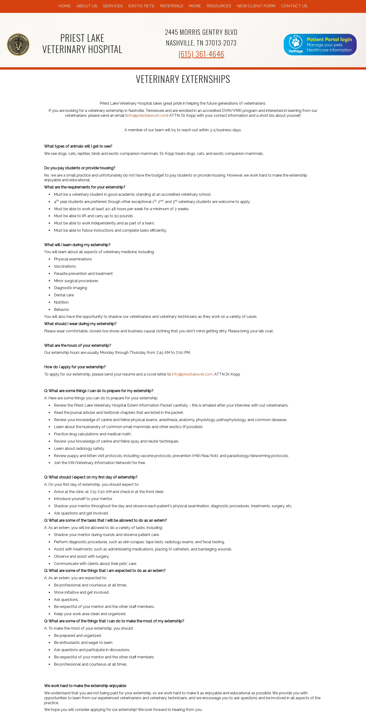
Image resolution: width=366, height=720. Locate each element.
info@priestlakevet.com (147, 115)
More (195, 6)
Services (113, 6)
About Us (87, 6)
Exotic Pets (141, 6)
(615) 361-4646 (201, 53)
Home (65, 6)
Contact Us (294, 6)
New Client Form (256, 6)
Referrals (171, 6)
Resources (219, 6)
